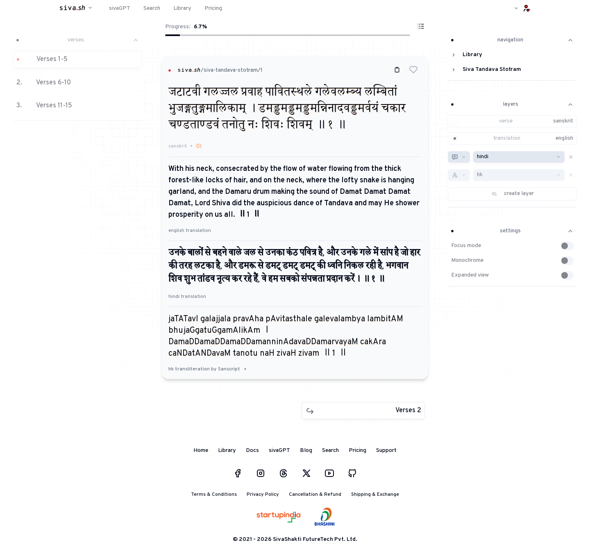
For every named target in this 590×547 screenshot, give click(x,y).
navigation (512, 39)
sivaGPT (279, 450)
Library (227, 450)
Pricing (357, 450)
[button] (77, 75)
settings (512, 230)
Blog (306, 450)
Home (200, 450)
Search (330, 450)
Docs (252, 450)
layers (512, 104)
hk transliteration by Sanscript (207, 369)
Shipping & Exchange (375, 494)
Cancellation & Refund (315, 494)
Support (386, 450)
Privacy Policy (263, 494)
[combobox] (459, 157)
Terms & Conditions (214, 494)
